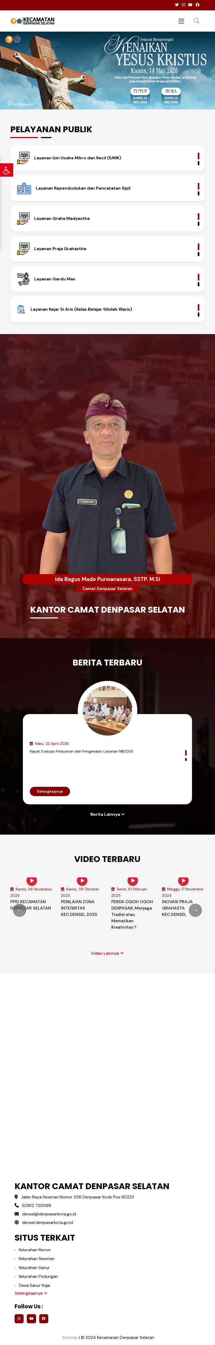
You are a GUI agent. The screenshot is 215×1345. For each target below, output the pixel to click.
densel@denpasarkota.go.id (49, 1214)
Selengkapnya (50, 791)
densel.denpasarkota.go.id (44, 1222)
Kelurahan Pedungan (38, 1276)
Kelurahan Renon (35, 1250)
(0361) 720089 (36, 1205)
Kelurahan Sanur (34, 1267)
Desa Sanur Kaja (34, 1285)
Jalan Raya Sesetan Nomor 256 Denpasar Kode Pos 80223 (77, 1197)
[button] (197, 21)
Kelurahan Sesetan (37, 1258)
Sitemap (69, 1337)
